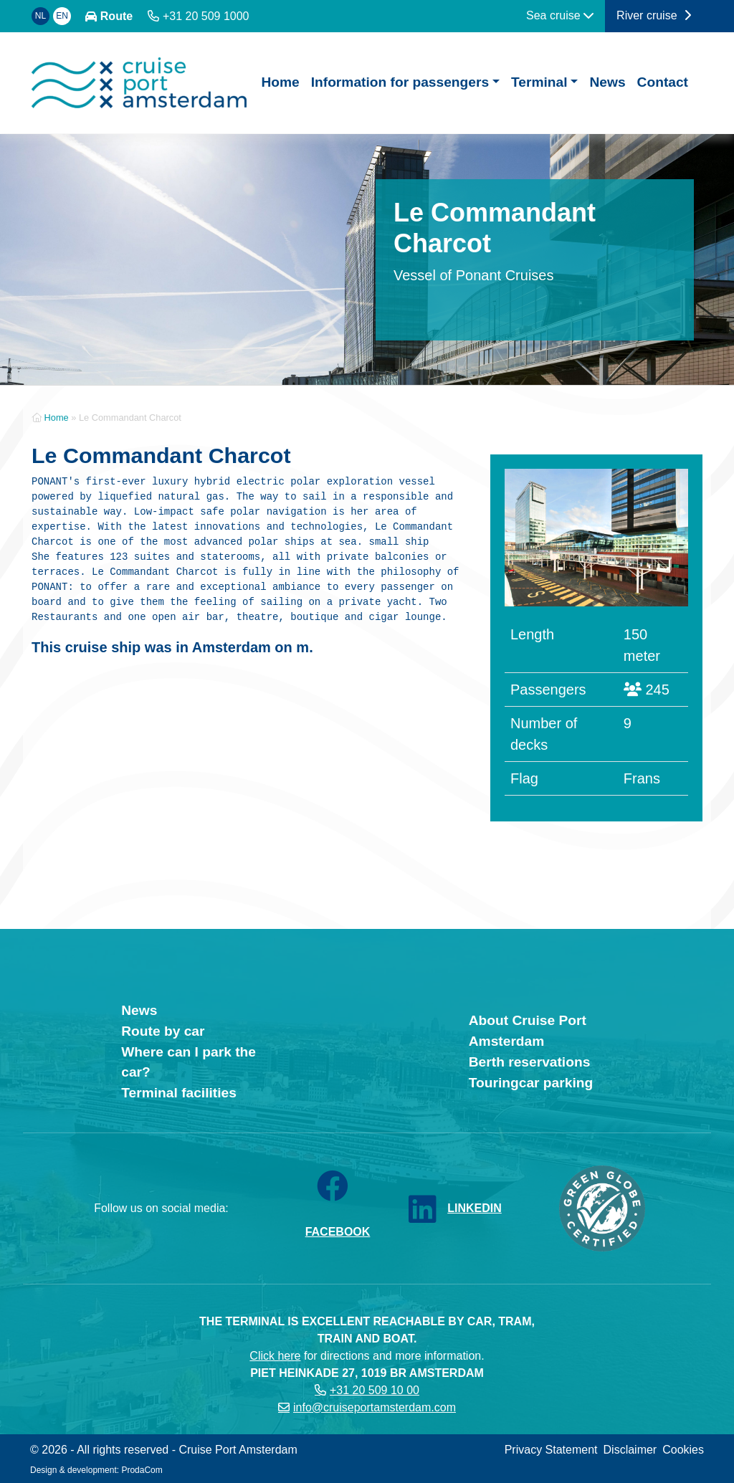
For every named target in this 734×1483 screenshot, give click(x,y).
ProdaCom (141, 1470)
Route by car (162, 1031)
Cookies (683, 1450)
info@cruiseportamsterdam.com (374, 1407)
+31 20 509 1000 (206, 16)
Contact (662, 82)
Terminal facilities (179, 1092)
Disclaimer (630, 1450)
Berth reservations (530, 1061)
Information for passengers (400, 82)
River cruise (653, 15)
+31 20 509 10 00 (374, 1390)
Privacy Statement (551, 1450)
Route (116, 16)
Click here (274, 1356)
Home (280, 82)
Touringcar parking (531, 1082)
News (607, 82)
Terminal (539, 82)
